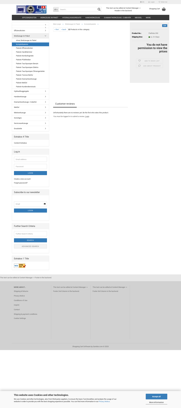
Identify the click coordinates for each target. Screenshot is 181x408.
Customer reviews (65, 103)
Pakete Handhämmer (24, 52)
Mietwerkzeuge (20, 113)
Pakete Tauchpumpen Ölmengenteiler (30, 71)
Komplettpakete (22, 44)
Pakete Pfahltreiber (23, 60)
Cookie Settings (20, 318)
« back (63, 29)
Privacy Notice (104, 401)
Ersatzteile (18, 129)
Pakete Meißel (21, 83)
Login (87, 116)
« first (57, 29)
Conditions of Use (20, 300)
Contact (17, 310)
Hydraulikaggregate (71, 18)
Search (30, 240)
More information (156, 402)
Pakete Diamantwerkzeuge (26, 79)
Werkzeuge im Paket (49, 18)
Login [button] (151, 2)
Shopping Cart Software (81, 346)
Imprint (16, 305)
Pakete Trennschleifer (24, 75)
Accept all (156, 396)
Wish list (163, 2)
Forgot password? (21, 183)
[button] (142, 2)
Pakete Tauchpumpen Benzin (27, 64)
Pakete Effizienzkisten (24, 48)
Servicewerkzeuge (21, 123)
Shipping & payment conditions (25, 314)
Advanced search (30, 246)
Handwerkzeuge (92, 18)
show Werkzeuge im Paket (26, 40)
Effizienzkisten (29, 18)
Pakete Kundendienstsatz (26, 87)
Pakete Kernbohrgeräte (25, 56)
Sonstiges (18, 118)
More (148, 18)
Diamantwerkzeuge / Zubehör (117, 18)
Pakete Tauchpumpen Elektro (27, 67)
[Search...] (55, 9)
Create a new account (22, 179)
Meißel (138, 18)
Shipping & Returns (21, 291)
